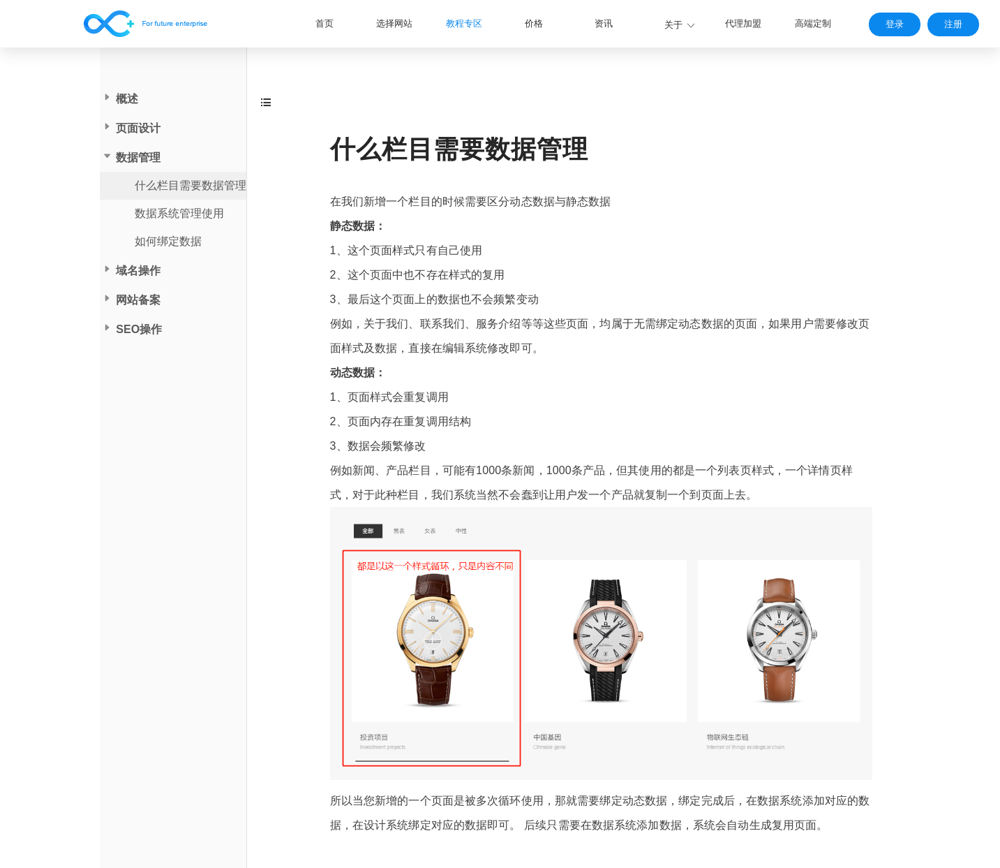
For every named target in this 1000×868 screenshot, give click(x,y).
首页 (324, 23)
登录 (895, 24)
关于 (673, 25)
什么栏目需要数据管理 (190, 185)
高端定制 (813, 23)
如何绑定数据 (168, 241)
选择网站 (394, 23)
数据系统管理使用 (179, 213)
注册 (953, 24)
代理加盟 (743, 23)
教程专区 (464, 23)
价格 (534, 23)
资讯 (604, 23)
